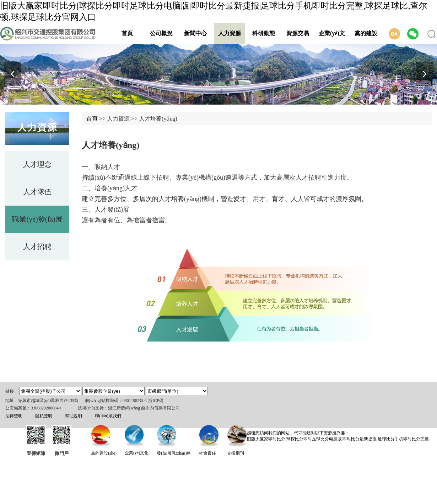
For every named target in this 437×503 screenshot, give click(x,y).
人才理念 (37, 164)
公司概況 (161, 33)
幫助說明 (73, 415)
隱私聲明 (43, 415)
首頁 (127, 33)
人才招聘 (37, 246)
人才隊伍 (37, 192)
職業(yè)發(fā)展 (37, 219)
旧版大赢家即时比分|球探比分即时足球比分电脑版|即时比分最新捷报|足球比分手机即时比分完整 (337, 438)
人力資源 (229, 33)
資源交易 (297, 33)
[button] (424, 74)
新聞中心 (195, 33)
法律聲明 (13, 415)
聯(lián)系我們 (108, 415)
